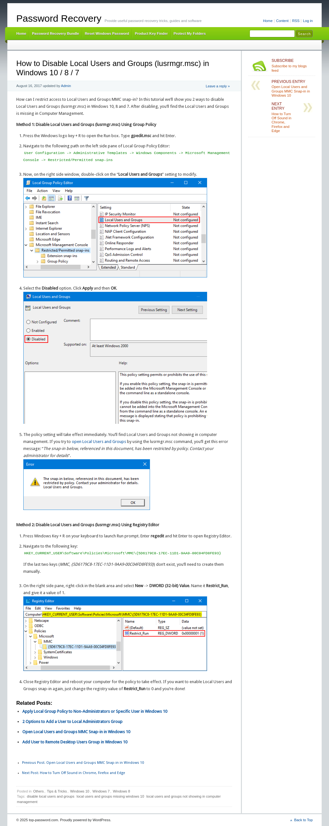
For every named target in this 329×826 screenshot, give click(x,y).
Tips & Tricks (57, 791)
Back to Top (303, 820)
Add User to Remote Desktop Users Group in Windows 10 (74, 742)
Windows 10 (79, 791)
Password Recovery (58, 18)
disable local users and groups (50, 796)
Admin (66, 86)
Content (282, 21)
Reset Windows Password (107, 33)
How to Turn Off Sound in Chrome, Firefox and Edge (73, 773)
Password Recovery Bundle (55, 33)
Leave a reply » (218, 86)
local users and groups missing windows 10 (110, 796)
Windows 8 (121, 791)
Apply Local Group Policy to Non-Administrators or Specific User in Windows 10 (94, 711)
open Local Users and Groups (99, 441)
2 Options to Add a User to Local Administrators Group (72, 721)
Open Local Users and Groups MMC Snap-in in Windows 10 (76, 731)
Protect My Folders (190, 33)
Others (38, 791)
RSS (295, 21)
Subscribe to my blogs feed (292, 65)
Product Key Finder (151, 33)
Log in (308, 21)
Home (268, 21)
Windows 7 (101, 791)
